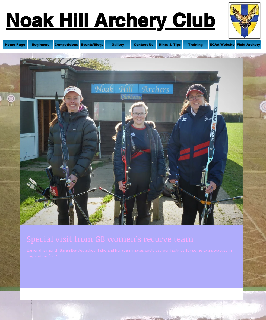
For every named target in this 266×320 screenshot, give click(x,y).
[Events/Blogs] (92, 44)
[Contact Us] (143, 44)
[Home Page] (15, 44)
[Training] (195, 44)
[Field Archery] (248, 44)
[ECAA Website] (222, 44)
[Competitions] (66, 44)
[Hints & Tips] (169, 44)
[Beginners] (40, 44)
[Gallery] (117, 44)
